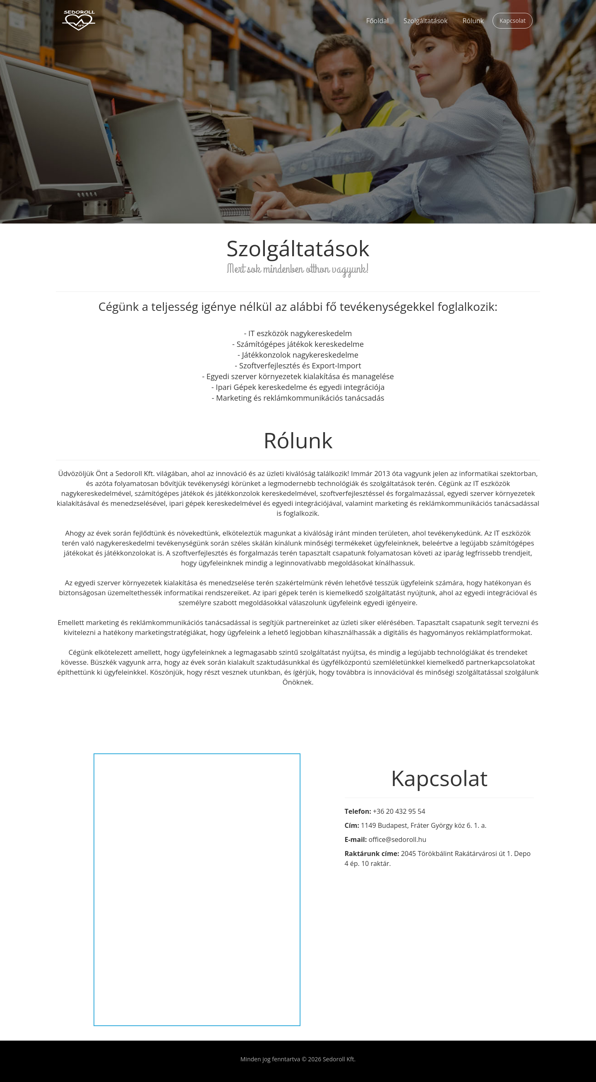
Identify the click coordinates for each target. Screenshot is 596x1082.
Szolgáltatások (425, 20)
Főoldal (377, 20)
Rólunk (473, 20)
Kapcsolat (513, 20)
